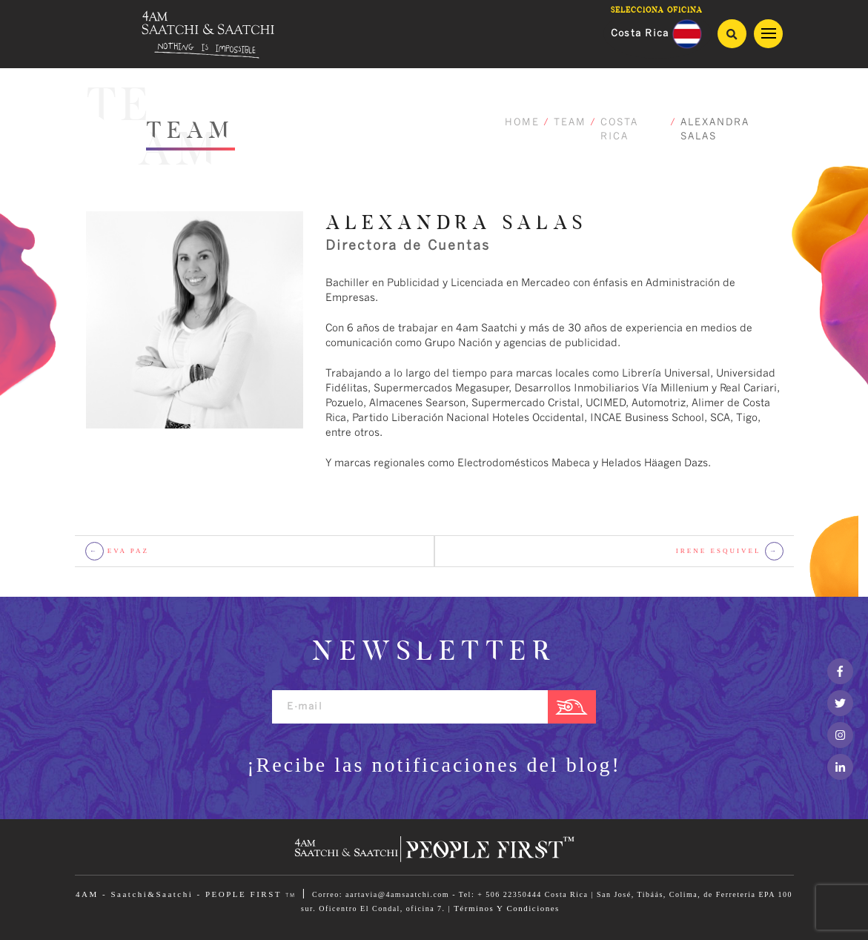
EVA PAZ (117, 551)
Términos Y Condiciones (507, 908)
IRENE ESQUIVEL (729, 551)
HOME (522, 123)
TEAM (570, 123)
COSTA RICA (619, 130)
